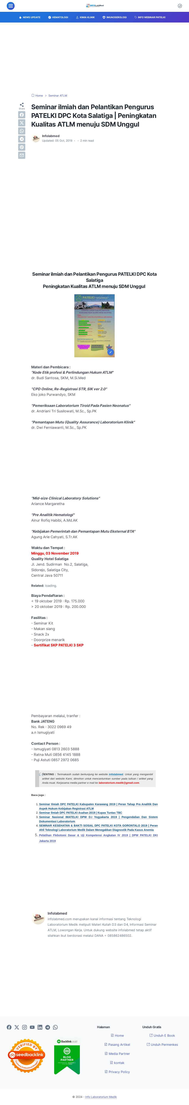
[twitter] (21, 122)
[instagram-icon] (24, 1027)
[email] (21, 155)
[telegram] (21, 139)
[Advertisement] (94, 58)
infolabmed (116, 774)
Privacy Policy (117, 1072)
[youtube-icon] (32, 1027)
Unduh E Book (162, 1035)
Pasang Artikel (117, 1045)
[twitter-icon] (16, 1027)
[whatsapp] (21, 130)
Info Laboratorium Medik (101, 1096)
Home (117, 1035)
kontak (117, 1063)
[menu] (11, 6)
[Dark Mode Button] (180, 6)
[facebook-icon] (9, 1027)
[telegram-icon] (47, 1027)
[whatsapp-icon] (55, 1027)
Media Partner (117, 1054)
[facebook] (21, 114)
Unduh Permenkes (162, 1045)
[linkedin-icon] (40, 1027)
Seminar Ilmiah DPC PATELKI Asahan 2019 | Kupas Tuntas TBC (80, 812)
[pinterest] (21, 147)
